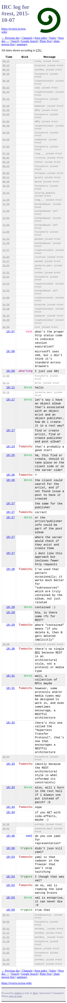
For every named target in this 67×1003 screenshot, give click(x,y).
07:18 (6, 153)
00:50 (6, 81)
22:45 (6, 959)
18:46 (10, 836)
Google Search (29, 41)
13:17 (6, 261)
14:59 (6, 304)
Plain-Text (46, 41)
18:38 (6, 824)
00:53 (6, 88)
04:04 (6, 121)
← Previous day (10, 37)
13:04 (6, 257)
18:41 (6, 828)
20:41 (6, 928)
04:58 (6, 139)
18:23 (10, 446)
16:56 (6, 327)
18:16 (6, 392)
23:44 (6, 964)
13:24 (6, 265)
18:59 (10, 910)
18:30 (6, 644)
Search (15, 41)
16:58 (10, 351)
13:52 (6, 290)
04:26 (6, 132)
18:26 (10, 475)
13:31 (6, 272)
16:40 (6, 320)
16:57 (10, 331)
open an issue (15, 996)
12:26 (6, 243)
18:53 (10, 857)
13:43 (6, 284)
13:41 (6, 277)
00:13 (6, 61)
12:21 (6, 239)
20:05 (6, 922)
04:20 (6, 126)
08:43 (6, 166)
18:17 (10, 399)
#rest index (40, 37)
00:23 (6, 69)
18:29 (10, 607)
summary (22, 44)
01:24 (6, 92)
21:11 (6, 933)
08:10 (6, 162)
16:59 (10, 371)
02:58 (6, 110)
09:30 (6, 181)
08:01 (6, 158)
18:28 (10, 569)
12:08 (6, 232)
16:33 (6, 316)
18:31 (10, 676)
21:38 (6, 941)
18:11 (6, 383)
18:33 (10, 764)
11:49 (6, 200)
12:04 (6, 218)
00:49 (6, 74)
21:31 (6, 937)
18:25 (10, 455)
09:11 (6, 177)
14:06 (6, 297)
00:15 (6, 65)
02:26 (6, 106)
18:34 (10, 807)
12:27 (6, 250)
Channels (27, 37)
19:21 (6, 915)
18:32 (10, 722)
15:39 (6, 309)
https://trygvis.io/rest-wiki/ (16, 983)
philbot (18, 993)
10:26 (6, 186)
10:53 (6, 193)
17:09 (6, 376)
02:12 (6, 99)
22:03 (6, 953)
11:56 (6, 204)
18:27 (10, 503)
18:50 (10, 848)
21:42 (6, 948)
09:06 (6, 173)
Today (52, 37)
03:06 (6, 114)
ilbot (35, 993)
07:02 (6, 146)
